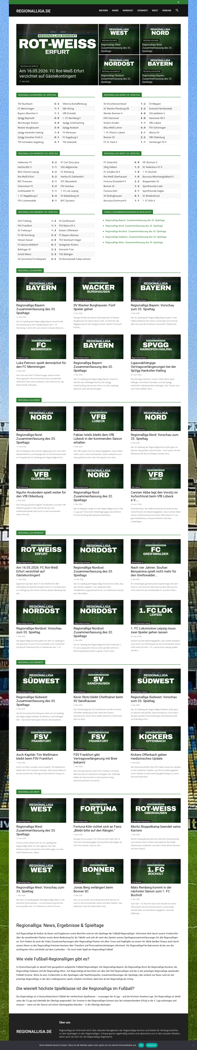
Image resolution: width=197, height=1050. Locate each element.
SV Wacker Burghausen (83, 300)
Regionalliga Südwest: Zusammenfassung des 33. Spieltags (136, 237)
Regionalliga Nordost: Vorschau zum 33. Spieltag (39, 630)
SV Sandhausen (80, 692)
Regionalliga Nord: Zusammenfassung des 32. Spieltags (93, 496)
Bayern (103, 10)
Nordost (128, 10)
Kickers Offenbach (138, 749)
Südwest (142, 10)
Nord (115, 10)
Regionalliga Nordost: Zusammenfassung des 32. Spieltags (93, 632)
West (155, 10)
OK (141, 1045)
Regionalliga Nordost (29, 66)
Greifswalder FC (137, 562)
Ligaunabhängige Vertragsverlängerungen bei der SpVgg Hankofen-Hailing (153, 366)
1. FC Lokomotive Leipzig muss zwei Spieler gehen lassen (153, 630)
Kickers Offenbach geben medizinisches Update (149, 756)
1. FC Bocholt (136, 882)
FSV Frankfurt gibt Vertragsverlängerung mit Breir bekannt (95, 758)
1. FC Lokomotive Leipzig (141, 623)
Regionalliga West (109, 40)
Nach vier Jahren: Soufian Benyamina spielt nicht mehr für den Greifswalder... (153, 571)
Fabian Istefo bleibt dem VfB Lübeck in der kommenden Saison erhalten (98, 438)
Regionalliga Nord (151, 40)
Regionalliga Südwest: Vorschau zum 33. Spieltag (154, 699)
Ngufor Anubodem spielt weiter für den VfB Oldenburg (41, 494)
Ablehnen (151, 1045)
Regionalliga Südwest (25, 692)
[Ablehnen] (193, 1045)
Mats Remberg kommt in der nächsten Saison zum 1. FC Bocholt (151, 891)
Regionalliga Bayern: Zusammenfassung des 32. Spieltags (93, 366)
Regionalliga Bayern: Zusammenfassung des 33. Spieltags (135, 220)
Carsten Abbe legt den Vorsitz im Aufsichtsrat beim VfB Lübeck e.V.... (154, 496)
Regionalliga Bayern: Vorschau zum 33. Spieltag (152, 307)
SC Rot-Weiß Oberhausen (141, 821)
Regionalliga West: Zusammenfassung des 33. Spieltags (134, 242)
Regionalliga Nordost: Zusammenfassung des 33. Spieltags (135, 231)
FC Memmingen (23, 358)
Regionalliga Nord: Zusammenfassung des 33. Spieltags (134, 225)
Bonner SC (78, 882)
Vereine (166, 10)
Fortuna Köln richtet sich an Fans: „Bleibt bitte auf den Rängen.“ (98, 828)
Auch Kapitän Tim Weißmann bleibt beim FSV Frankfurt (37, 756)
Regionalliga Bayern (151, 71)
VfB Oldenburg (22, 487)
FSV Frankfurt (22, 749)
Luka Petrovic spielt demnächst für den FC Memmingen (41, 365)
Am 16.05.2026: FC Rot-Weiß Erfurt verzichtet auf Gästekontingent (37, 571)
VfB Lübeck (78, 430)
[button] (177, 10)
